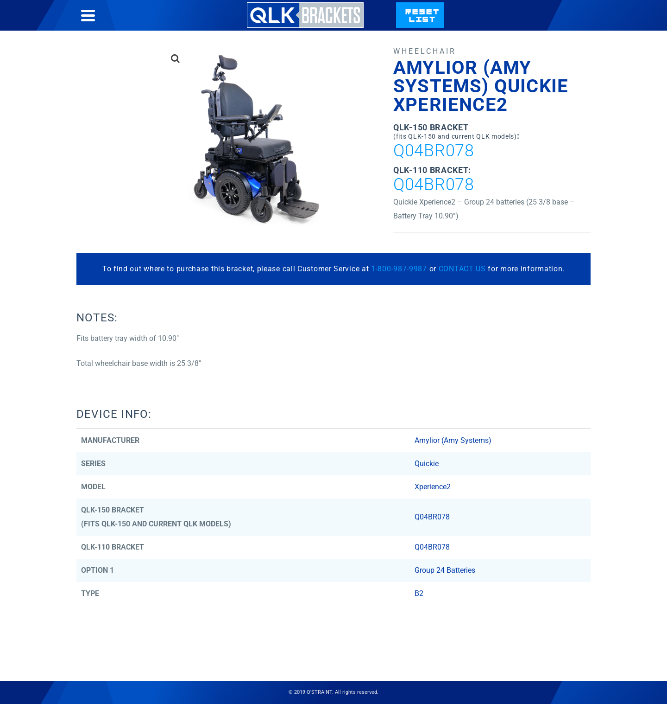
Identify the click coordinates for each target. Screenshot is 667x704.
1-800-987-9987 (399, 268)
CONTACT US (462, 268)
